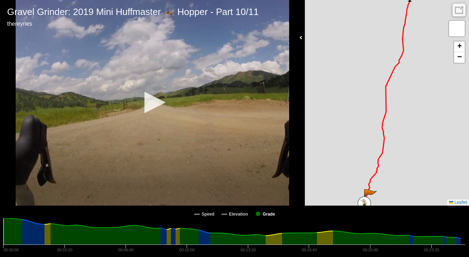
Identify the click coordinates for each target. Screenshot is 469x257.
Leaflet (458, 202)
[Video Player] (152, 103)
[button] (152, 102)
